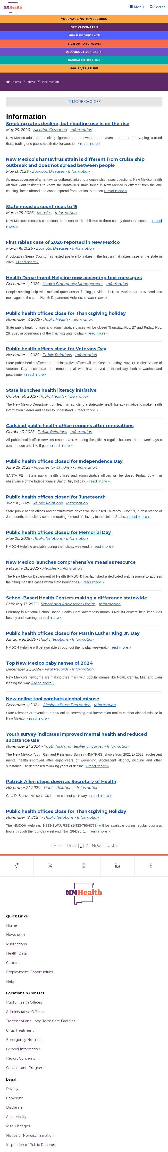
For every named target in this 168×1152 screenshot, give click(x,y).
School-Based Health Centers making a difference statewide (76, 598)
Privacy (12, 1089)
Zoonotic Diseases (48, 171)
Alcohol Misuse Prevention (67, 705)
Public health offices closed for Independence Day (64, 461)
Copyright (14, 1098)
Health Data (16, 953)
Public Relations (57, 354)
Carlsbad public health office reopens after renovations (70, 425)
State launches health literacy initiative (51, 390)
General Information (23, 1049)
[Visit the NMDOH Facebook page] (17, 866)
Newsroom (15, 934)
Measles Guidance (84, 35)
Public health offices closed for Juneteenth (56, 497)
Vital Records (56, 669)
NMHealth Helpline (84, 60)
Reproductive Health (84, 52)
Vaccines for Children (53, 467)
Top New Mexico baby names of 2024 (49, 663)
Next (97, 845)
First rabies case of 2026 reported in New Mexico (63, 242)
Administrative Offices (24, 1012)
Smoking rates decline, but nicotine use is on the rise (67, 123)
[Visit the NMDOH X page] (50, 866)
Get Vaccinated (84, 27)
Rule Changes (18, 1126)
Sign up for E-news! (84, 43)
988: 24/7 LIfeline (84, 68)
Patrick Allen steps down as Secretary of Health (61, 781)
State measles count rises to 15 (41, 206)
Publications (16, 944)
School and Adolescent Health (68, 604)
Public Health (55, 319)
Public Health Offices (24, 1002)
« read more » (89, 143)
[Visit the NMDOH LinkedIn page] (117, 866)
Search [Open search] (158, 7)
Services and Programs (25, 1068)
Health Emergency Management (72, 283)
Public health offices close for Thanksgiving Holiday (66, 811)
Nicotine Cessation (50, 129)
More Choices (84, 101)
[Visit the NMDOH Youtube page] (151, 866)
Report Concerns (20, 1058)
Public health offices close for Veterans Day (56, 348)
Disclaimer (15, 1107)
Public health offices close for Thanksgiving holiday (66, 313)
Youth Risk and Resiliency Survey (73, 746)
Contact (13, 963)
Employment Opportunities (29, 972)
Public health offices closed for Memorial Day (58, 532)
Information (81, 129)
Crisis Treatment (20, 1030)
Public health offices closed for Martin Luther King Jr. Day (73, 633)
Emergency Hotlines (23, 1040)
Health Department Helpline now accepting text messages (74, 277)
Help (10, 981)
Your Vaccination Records (84, 19)
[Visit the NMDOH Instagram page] (84, 866)
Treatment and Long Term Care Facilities (40, 1021)
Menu (136, 7)
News (31, 81)
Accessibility (16, 1117)
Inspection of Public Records (30, 1145)
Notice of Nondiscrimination (30, 1135)
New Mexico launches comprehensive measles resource (71, 562)
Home (16, 81)
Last (110, 845)
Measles (44, 212)
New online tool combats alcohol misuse (52, 699)
